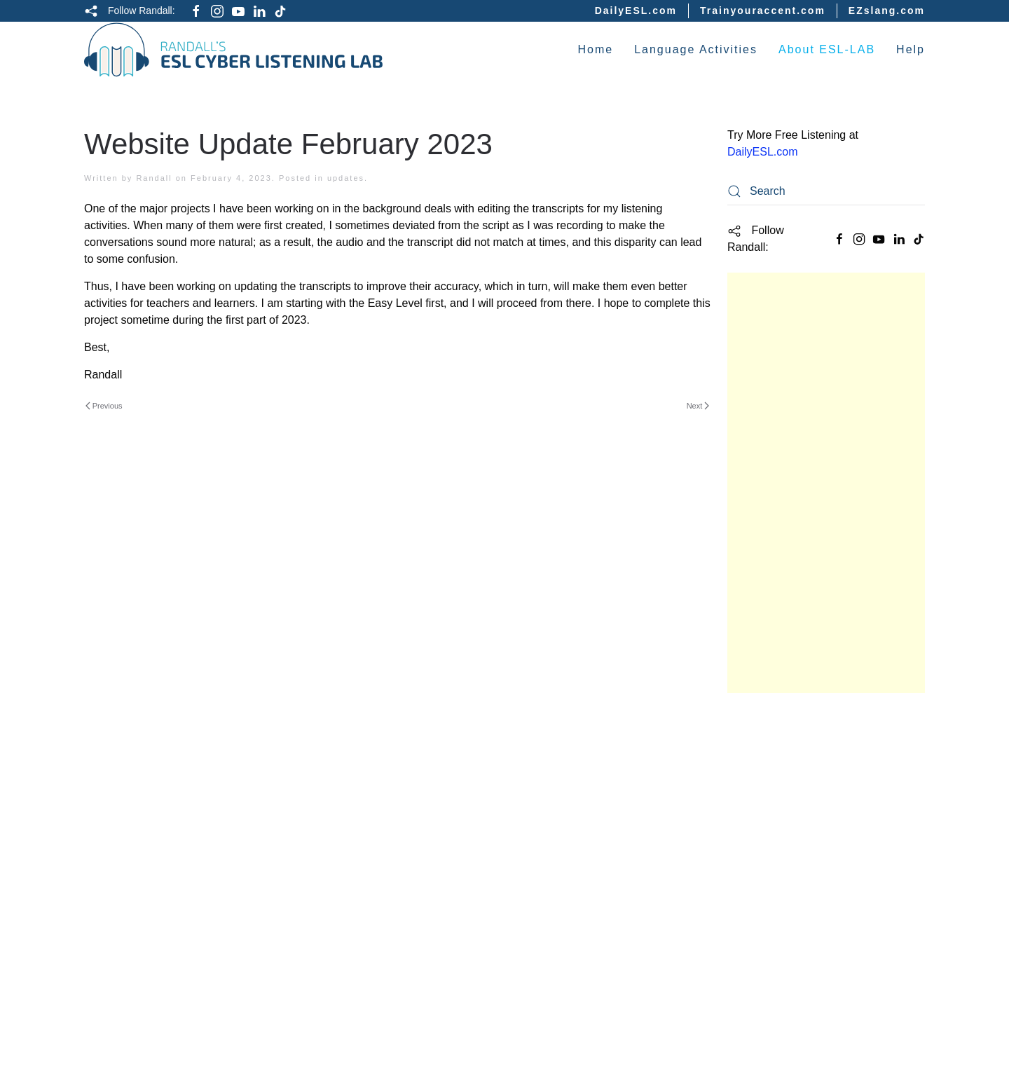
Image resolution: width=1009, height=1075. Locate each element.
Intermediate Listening (792, 831)
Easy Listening (769, 805)
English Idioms (769, 940)
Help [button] (910, 49)
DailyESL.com (636, 10)
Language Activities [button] (695, 49)
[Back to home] (233, 50)
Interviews (757, 913)
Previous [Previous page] (104, 406)
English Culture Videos (792, 967)
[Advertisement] (826, 483)
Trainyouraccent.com (762, 10)
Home (595, 49)
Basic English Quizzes (790, 777)
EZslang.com (887, 10)
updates (345, 178)
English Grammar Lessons (800, 886)
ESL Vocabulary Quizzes (795, 995)
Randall (154, 178)
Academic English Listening (806, 750)
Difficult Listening (779, 859)
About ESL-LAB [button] (826, 49)
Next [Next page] (698, 406)
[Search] (826, 191)
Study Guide (761, 723)
